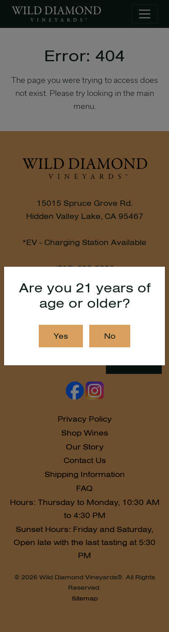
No (109, 336)
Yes (61, 336)
